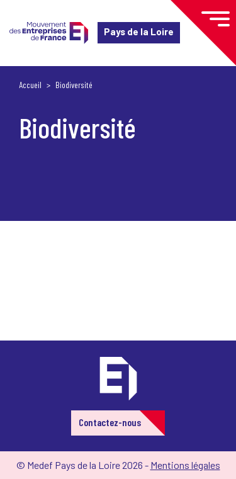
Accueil (30, 84)
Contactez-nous (110, 422)
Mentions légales (185, 465)
